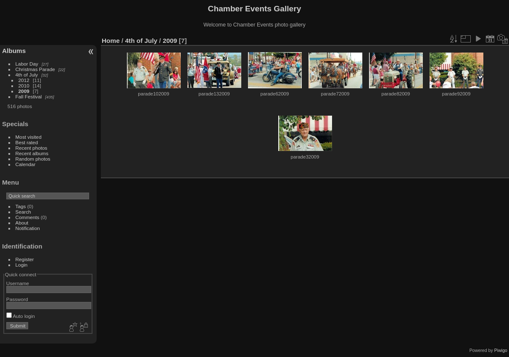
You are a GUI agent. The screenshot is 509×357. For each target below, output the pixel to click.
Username (17, 283)
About (22, 222)
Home (111, 40)
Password (17, 299)
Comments (28, 217)
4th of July (27, 74)
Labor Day (27, 63)
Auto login (20, 316)
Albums (14, 50)
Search (23, 211)
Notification (28, 228)
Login (22, 264)
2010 (23, 85)
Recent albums (32, 153)
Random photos (33, 158)
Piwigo (500, 350)
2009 (23, 91)
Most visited (29, 137)
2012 (23, 80)
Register (25, 259)
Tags (21, 206)
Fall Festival (29, 96)
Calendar (26, 164)
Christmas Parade (35, 69)
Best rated (27, 142)
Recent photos (31, 148)
